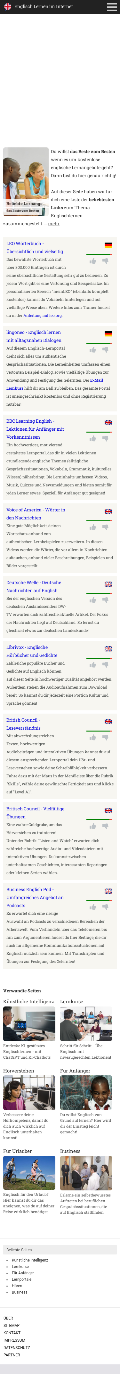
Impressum (14, 1340)
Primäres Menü (113, 7)
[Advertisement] (60, 84)
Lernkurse (20, 1266)
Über (8, 1318)
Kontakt (12, 1333)
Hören (17, 1286)
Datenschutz (17, 1347)
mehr (54, 223)
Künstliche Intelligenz (30, 1260)
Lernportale (21, 1279)
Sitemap (12, 1325)
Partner (12, 1355)
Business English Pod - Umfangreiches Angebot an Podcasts (35, 897)
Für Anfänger (23, 1273)
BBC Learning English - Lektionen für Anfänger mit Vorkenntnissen (35, 429)
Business (20, 1292)
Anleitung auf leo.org (42, 315)
